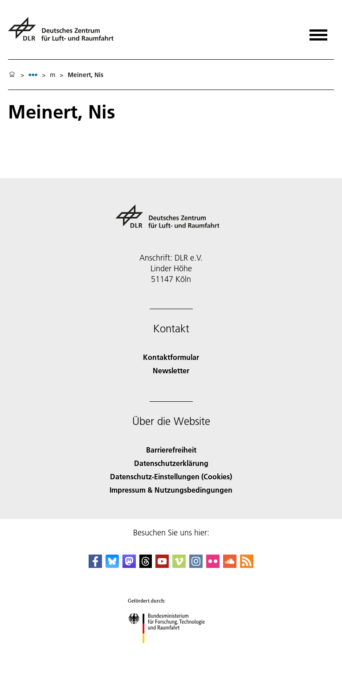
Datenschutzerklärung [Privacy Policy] (171, 463)
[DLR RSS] (246, 565)
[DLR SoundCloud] (229, 565)
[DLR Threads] (145, 565)
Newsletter (171, 370)
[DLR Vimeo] (179, 565)
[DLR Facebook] (95, 565)
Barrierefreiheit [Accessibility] (171, 449)
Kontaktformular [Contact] (171, 357)
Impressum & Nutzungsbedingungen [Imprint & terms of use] (171, 489)
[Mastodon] (129, 565)
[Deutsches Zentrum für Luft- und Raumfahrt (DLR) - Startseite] (64, 33)
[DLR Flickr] (213, 565)
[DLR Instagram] (196, 565)
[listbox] (32, 74)
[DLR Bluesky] (112, 565)
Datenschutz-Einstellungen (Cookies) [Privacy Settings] (171, 476)
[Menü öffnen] (318, 32)
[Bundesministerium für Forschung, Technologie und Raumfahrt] (171, 651)
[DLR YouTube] (162, 565)
